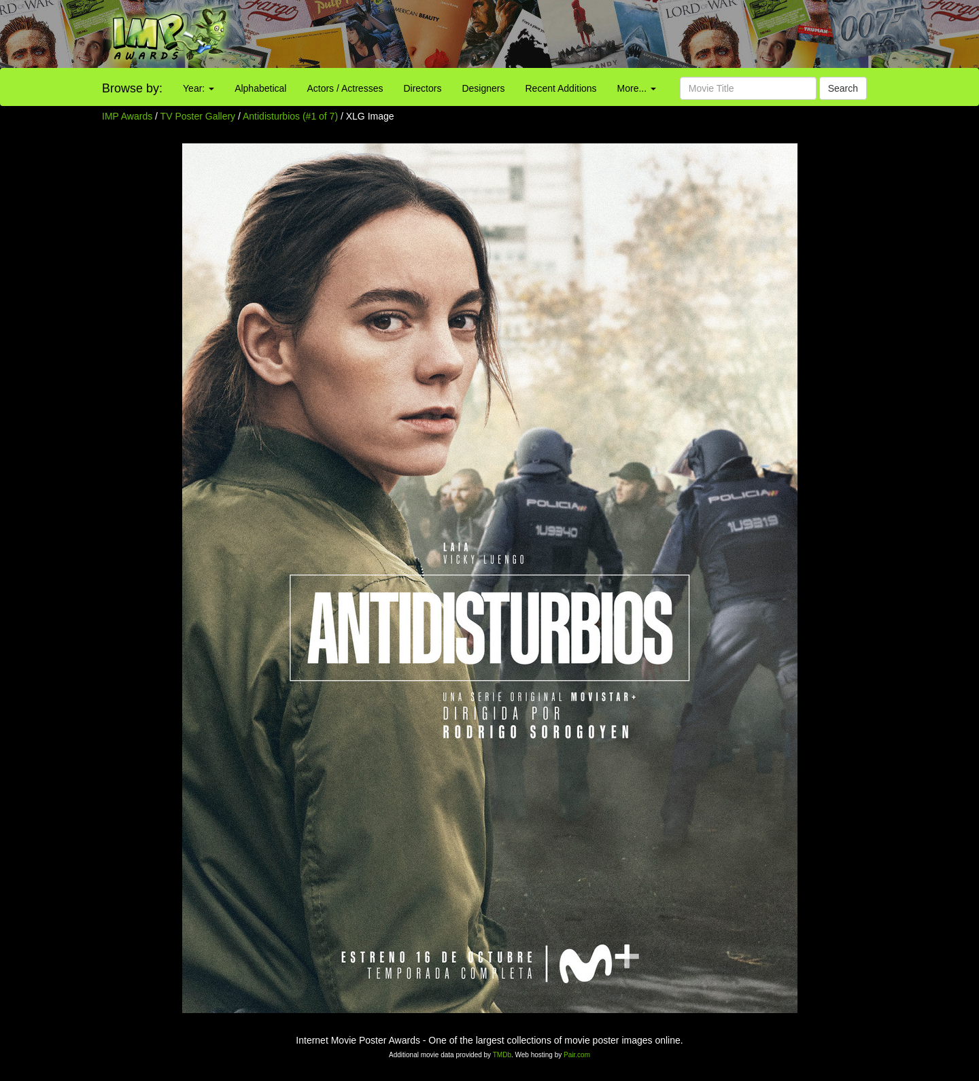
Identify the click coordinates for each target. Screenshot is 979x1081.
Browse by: (132, 88)
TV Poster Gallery (197, 116)
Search (843, 88)
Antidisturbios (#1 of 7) (290, 116)
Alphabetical (260, 88)
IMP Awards (127, 116)
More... (636, 88)
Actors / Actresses (345, 88)
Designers (483, 88)
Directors (422, 88)
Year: (198, 88)
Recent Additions (561, 88)
